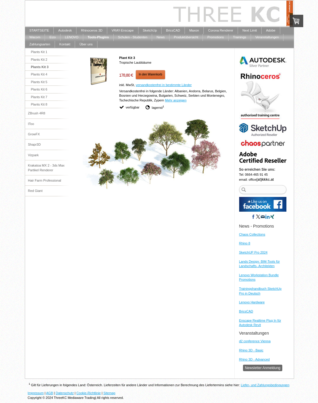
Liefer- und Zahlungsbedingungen (265, 385)
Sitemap (109, 393)
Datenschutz (65, 393)
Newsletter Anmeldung (262, 368)
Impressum (36, 393)
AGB (49, 393)
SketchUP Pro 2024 (253, 252)
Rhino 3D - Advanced (254, 359)
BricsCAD (246, 311)
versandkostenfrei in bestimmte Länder (164, 85)
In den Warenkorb (150, 74)
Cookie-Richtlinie (88, 393)
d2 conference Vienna (255, 341)
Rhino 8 (244, 243)
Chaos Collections (252, 234)
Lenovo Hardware (252, 302)
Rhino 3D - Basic (251, 350)
